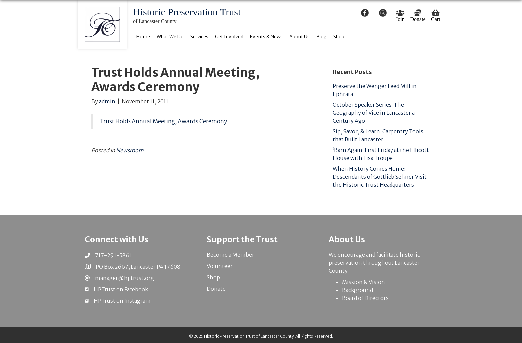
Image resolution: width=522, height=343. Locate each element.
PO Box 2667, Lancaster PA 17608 (138, 266)
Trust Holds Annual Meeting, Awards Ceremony (163, 121)
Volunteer (220, 266)
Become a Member (230, 254)
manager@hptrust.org (124, 278)
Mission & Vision (363, 282)
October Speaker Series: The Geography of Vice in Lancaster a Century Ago (374, 112)
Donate (216, 288)
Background (357, 290)
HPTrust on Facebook (121, 289)
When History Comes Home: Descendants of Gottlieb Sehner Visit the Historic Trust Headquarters (380, 176)
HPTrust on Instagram (122, 300)
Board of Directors (365, 298)
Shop (213, 277)
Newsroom (130, 150)
